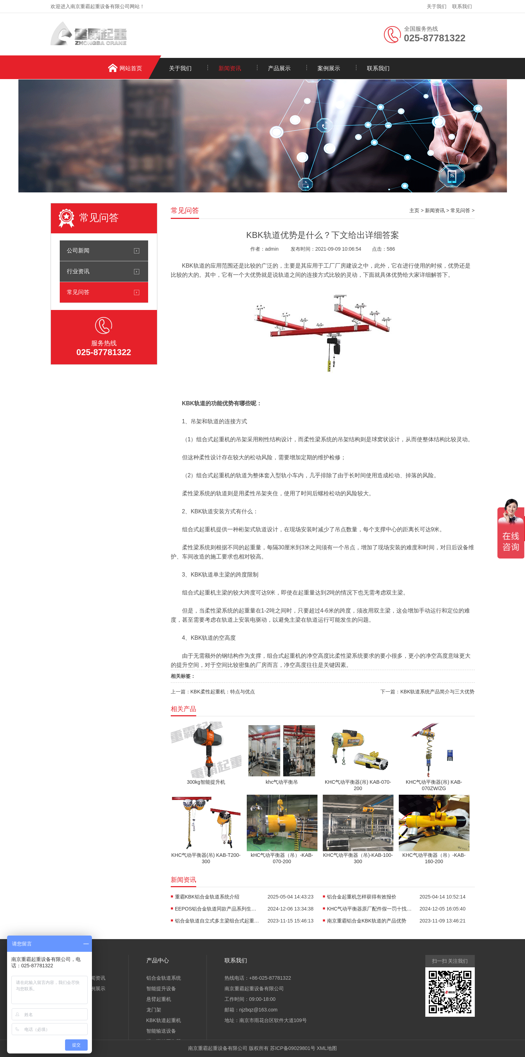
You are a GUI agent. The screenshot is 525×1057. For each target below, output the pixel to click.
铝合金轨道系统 (163, 978)
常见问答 (78, 292)
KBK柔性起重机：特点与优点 (223, 691)
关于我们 (437, 6)
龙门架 (153, 1010)
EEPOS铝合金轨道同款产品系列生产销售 (217, 909)
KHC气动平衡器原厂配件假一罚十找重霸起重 (369, 909)
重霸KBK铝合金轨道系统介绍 (207, 897)
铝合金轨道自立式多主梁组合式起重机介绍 (217, 921)
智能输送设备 (161, 1031)
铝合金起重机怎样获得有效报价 (361, 897)
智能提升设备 (161, 988)
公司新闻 (78, 250)
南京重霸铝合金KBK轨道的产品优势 (366, 921)
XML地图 (327, 1048)
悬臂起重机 (158, 999)
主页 (414, 210)
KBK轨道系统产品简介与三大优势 (437, 691)
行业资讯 (78, 271)
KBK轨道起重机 (163, 1020)
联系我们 (462, 6)
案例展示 (328, 68)
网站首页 (130, 68)
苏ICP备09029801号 (292, 1048)
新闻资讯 (229, 68)
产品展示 (279, 68)
